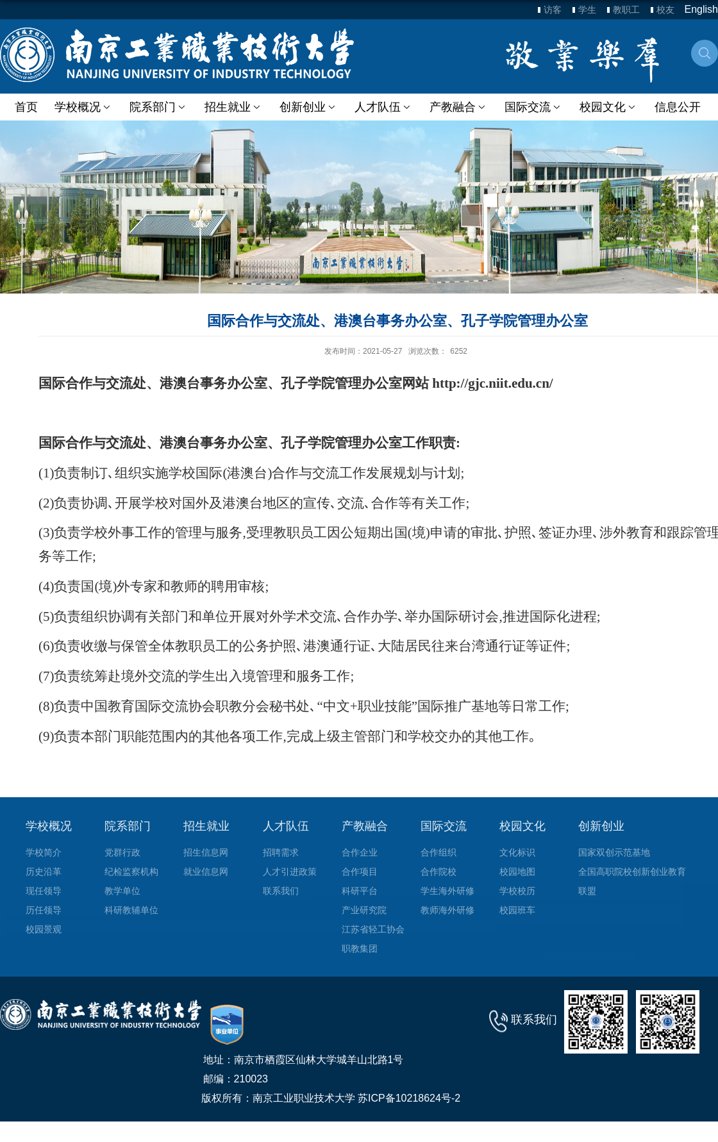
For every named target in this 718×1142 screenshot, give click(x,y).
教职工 (626, 9)
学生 (587, 9)
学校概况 (83, 107)
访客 (553, 9)
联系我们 (534, 1019)
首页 (26, 107)
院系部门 (158, 107)
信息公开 (676, 107)
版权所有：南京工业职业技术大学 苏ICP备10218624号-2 (331, 1098)
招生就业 (233, 107)
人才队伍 (382, 107)
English (701, 9)
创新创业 (308, 107)
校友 (665, 9)
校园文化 (607, 107)
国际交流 (532, 107)
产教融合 (457, 107)
